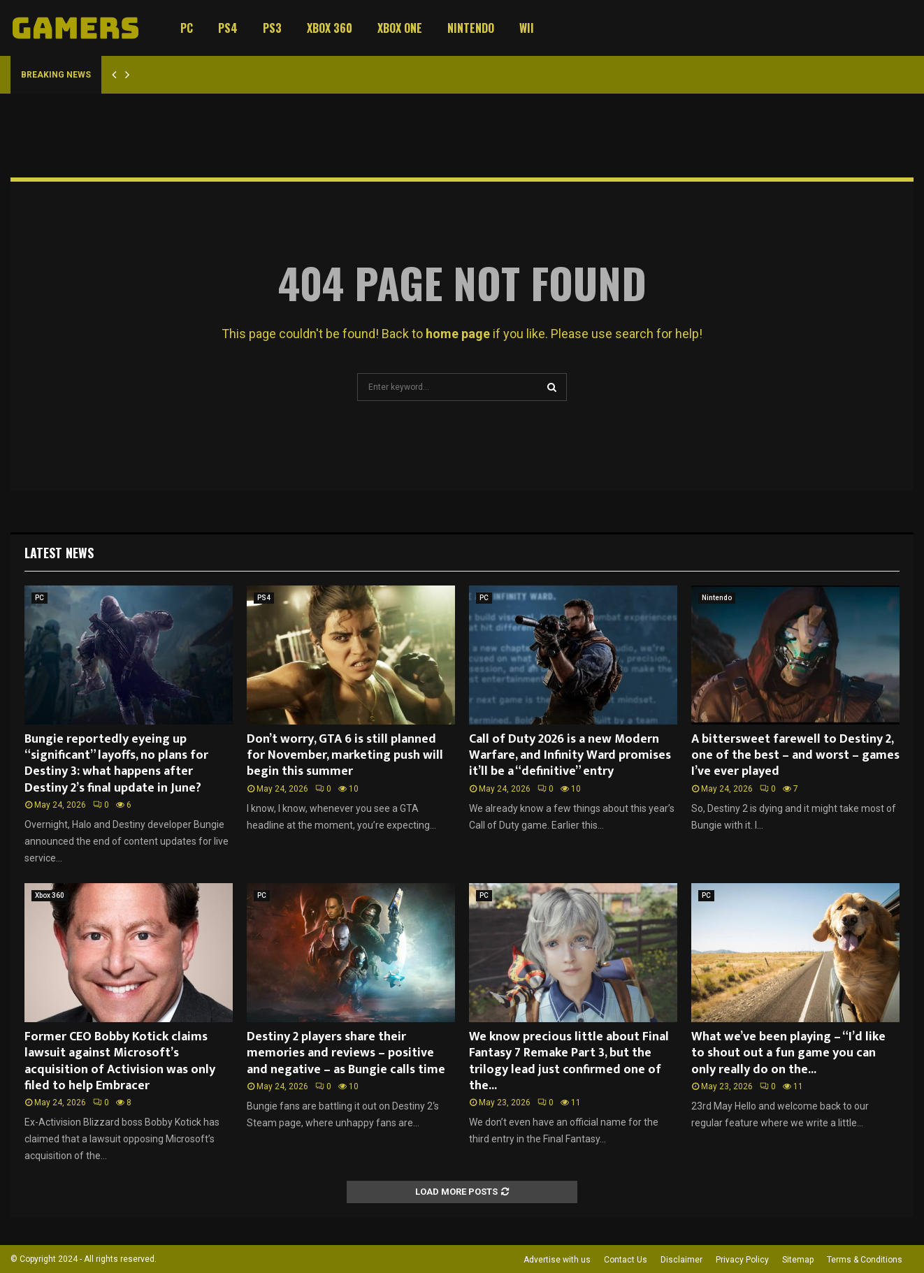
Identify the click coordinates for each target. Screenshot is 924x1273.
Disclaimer (681, 1260)
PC (186, 28)
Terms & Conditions (864, 1260)
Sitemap (798, 1260)
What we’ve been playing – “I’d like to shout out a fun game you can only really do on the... (788, 1053)
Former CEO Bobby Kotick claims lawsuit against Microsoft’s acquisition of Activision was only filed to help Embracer (119, 1061)
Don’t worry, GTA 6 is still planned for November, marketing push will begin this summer (345, 756)
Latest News (59, 553)
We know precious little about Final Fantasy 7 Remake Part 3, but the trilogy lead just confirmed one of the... (569, 1061)
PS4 (228, 28)
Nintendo (470, 28)
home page (458, 333)
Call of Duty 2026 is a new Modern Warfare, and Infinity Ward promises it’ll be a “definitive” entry (570, 756)
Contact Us (625, 1260)
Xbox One (399, 28)
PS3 (272, 28)
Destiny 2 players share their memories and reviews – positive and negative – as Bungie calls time (346, 1053)
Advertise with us (557, 1260)
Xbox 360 (329, 28)
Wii (526, 28)
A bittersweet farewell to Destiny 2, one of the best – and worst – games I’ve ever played (795, 756)
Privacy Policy (742, 1260)
